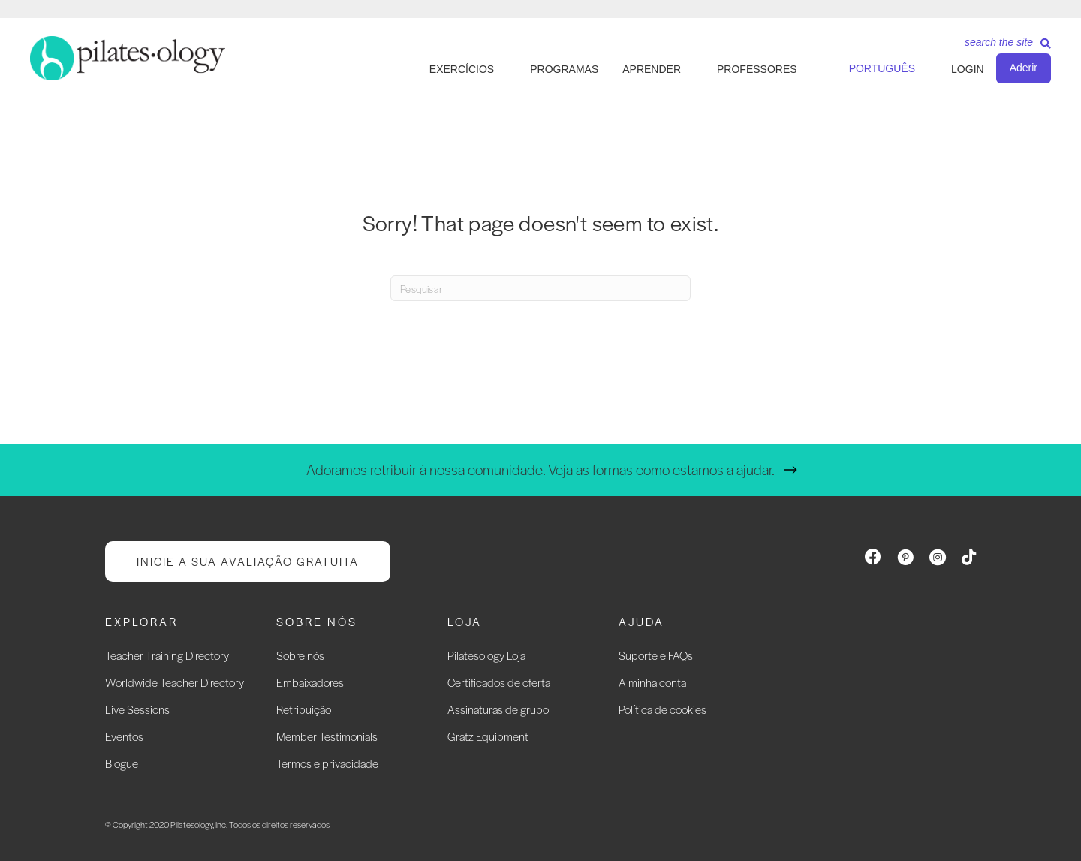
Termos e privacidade (327, 763)
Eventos (124, 736)
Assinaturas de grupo (498, 709)
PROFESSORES (757, 69)
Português (882, 68)
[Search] (1002, 47)
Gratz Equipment (487, 736)
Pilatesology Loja (486, 655)
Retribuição (303, 709)
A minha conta (652, 682)
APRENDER (651, 69)
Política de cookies (662, 709)
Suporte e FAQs (656, 655)
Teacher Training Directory (167, 655)
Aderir (1023, 68)
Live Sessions (137, 709)
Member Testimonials (327, 736)
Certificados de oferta (498, 682)
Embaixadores (310, 682)
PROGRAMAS (564, 69)
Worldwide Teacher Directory (174, 682)
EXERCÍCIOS (461, 69)
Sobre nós (300, 655)
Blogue (121, 763)
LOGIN (967, 69)
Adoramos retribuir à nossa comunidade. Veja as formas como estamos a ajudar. (540, 469)
